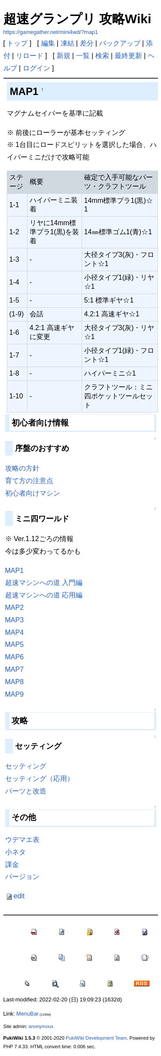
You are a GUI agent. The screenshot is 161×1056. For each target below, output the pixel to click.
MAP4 (14, 632)
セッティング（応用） (39, 778)
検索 (102, 55)
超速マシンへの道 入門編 (43, 582)
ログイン (36, 68)
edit (15, 896)
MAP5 (14, 644)
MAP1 (14, 570)
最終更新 (128, 55)
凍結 (67, 43)
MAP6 (14, 657)
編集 (48, 43)
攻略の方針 (22, 468)
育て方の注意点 (29, 480)
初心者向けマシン (32, 493)
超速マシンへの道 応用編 (43, 595)
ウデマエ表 (22, 839)
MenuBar (27, 1013)
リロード (29, 55)
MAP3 (14, 620)
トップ (17, 43)
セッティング (25, 766)
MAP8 (14, 682)
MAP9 (14, 694)
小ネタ (15, 852)
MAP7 (14, 669)
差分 (87, 43)
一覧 (83, 55)
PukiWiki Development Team (96, 1038)
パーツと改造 (25, 791)
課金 (12, 864)
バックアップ (119, 43)
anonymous (41, 1026)
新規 (63, 55)
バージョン (22, 876)
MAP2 (14, 607)
